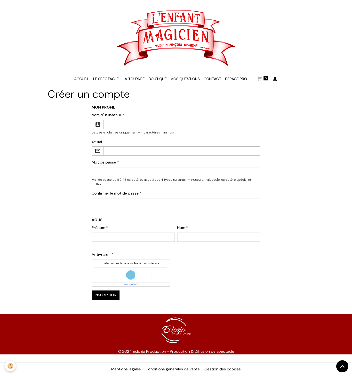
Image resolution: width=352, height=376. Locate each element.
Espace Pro (236, 78)
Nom (181, 227)
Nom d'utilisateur (106, 115)
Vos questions (185, 78)
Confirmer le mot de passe (115, 193)
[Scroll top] (342, 366)
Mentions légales (126, 369)
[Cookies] (10, 365)
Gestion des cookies (222, 369)
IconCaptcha (130, 284)
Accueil (81, 78)
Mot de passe (104, 162)
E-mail (97, 141)
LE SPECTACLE (106, 78)
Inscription (105, 295)
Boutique (158, 78)
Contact (212, 78)
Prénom (98, 227)
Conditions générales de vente (172, 369)
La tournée (134, 78)
